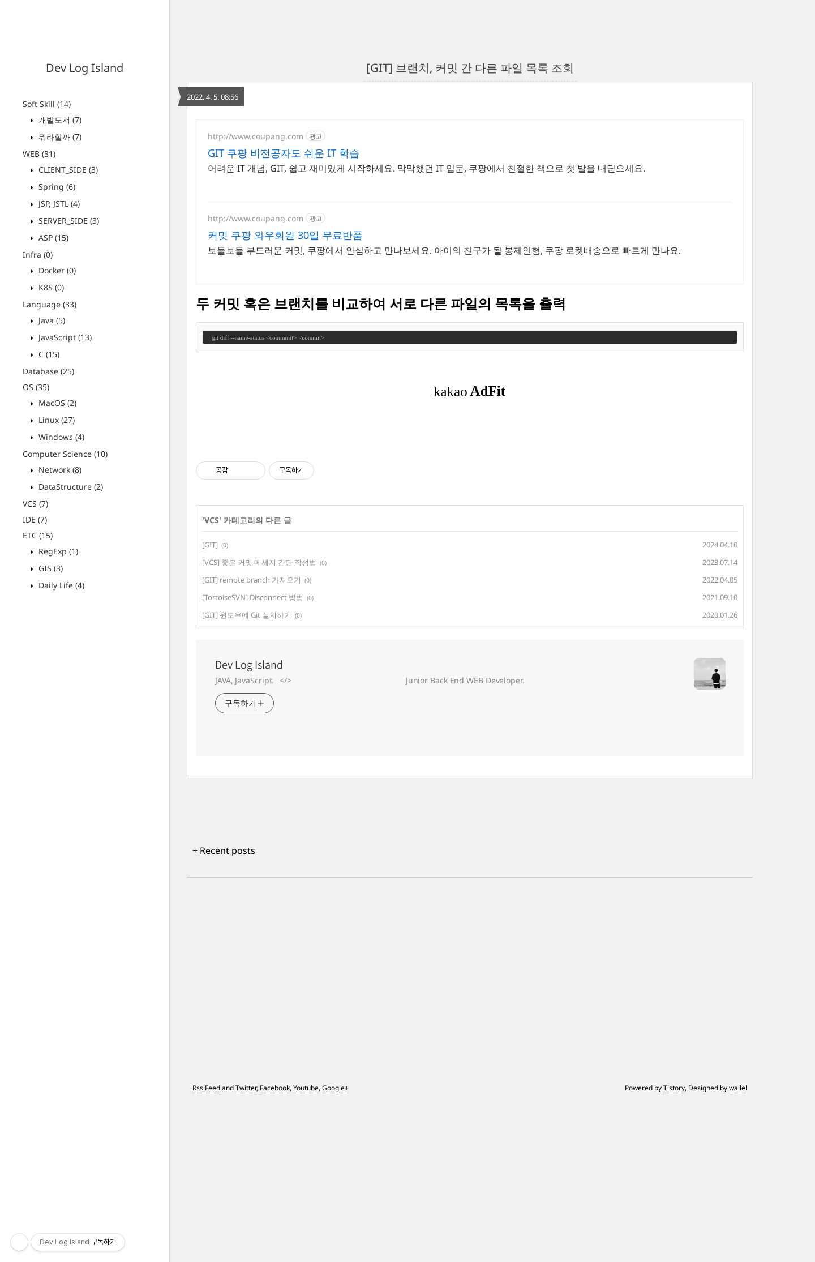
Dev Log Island (84, 67)
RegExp (57, 551)
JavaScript (64, 337)
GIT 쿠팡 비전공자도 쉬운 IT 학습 (283, 153)
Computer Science (65, 453)
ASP (52, 237)
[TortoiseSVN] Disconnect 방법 (252, 756)
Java (50, 320)
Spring (55, 186)
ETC (38, 535)
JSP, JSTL (58, 203)
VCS (35, 503)
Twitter (245, 1246)
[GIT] (210, 703)
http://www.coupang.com (255, 136)
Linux (55, 419)
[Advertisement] (470, 509)
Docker (56, 270)
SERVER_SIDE (67, 220)
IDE (35, 519)
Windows (60, 436)
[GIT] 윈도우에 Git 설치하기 (246, 773)
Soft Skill (47, 104)
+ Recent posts (223, 1009)
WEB (39, 153)
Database (48, 371)
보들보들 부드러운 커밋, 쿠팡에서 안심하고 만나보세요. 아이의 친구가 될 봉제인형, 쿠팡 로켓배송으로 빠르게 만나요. (444, 250)
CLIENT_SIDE (67, 169)
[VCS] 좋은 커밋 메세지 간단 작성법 (259, 721)
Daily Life (60, 585)
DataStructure (69, 486)
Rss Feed (206, 1246)
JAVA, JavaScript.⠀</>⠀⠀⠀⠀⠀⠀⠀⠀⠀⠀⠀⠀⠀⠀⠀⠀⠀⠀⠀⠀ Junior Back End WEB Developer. (370, 838)
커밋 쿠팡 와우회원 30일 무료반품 (285, 235)
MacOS (56, 402)
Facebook (275, 1246)
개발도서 (59, 119)
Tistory (674, 1246)
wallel (738, 1246)
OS (36, 387)
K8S (50, 287)
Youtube (306, 1246)
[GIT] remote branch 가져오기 (251, 738)
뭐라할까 (59, 136)
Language (49, 304)
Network (59, 469)
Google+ (335, 1246)
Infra (38, 254)
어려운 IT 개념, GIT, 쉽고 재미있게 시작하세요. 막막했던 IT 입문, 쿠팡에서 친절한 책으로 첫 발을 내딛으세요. (426, 168)
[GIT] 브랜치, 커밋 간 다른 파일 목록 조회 (470, 67)
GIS (49, 568)
